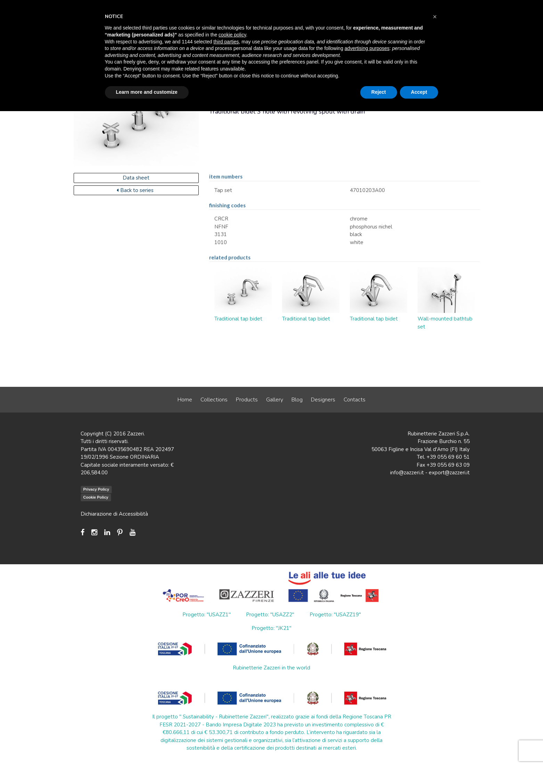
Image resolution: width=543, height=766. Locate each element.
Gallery (274, 399)
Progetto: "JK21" (271, 628)
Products (247, 399)
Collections (214, 399)
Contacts (354, 399)
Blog (297, 399)
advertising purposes (367, 48)
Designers (323, 399)
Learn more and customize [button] (147, 92)
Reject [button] (378, 92)
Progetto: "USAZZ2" (270, 614)
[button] (435, 16)
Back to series (135, 190)
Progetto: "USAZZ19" (335, 614)
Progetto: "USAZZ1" (206, 614)
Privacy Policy (96, 489)
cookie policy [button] (232, 35)
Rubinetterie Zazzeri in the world (271, 667)
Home (185, 399)
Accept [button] (419, 92)
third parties (226, 41)
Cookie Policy (95, 497)
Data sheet (136, 177)
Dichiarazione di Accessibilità (114, 513)
